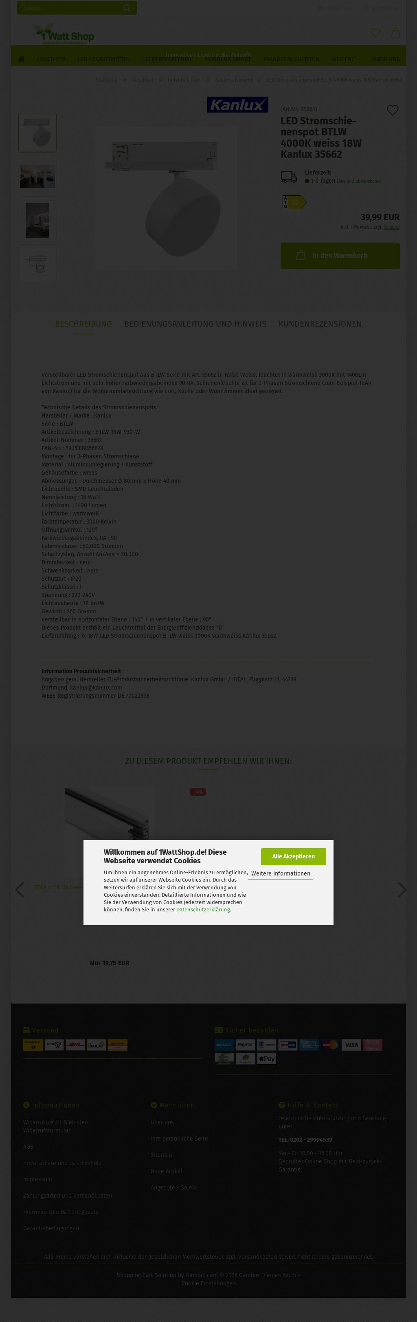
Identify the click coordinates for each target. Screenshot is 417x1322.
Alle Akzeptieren (293, 856)
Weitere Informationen (280, 873)
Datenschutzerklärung (203, 909)
